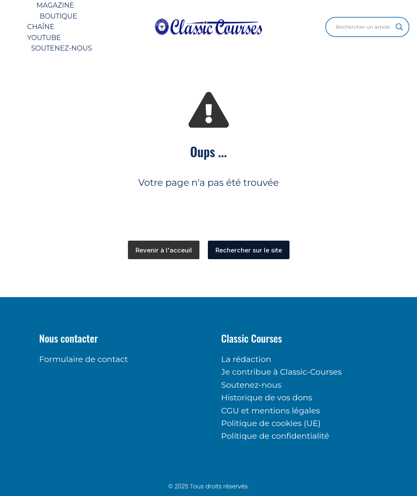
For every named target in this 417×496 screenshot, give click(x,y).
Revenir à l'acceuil (163, 250)
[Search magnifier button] (399, 27)
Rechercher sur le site (248, 250)
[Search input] (363, 27)
